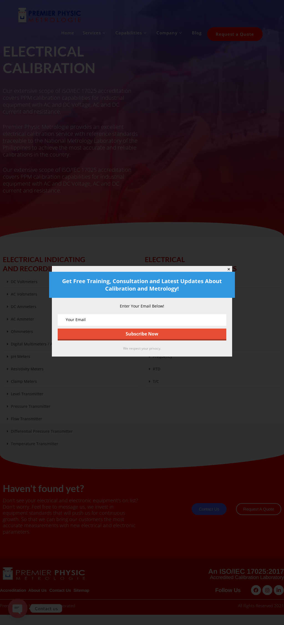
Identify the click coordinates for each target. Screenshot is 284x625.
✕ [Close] (228, 269)
